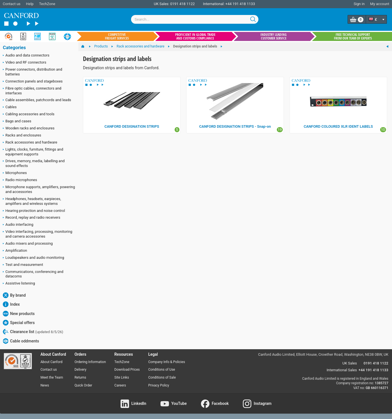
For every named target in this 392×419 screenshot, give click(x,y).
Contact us (12, 4)
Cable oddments (21, 341)
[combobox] (194, 19)
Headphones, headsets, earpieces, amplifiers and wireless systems (32, 201)
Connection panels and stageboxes (33, 81)
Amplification (15, 250)
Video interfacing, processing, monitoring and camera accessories (37, 233)
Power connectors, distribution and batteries (32, 71)
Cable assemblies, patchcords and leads (37, 100)
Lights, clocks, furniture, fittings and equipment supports (33, 151)
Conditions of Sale (162, 377)
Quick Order (83, 385)
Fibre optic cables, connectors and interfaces (32, 90)
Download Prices (127, 370)
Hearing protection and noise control (34, 211)
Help (30, 4)
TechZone (47, 4)
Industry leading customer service (273, 36)
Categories (14, 47)
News (44, 385)
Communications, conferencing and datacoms (33, 274)
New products (19, 313)
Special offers (19, 322)
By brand (14, 295)
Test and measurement (23, 265)
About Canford (51, 362)
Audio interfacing (18, 224)
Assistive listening (19, 283)
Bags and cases (17, 121)
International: (213, 4)
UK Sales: (161, 4)
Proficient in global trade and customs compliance (195, 36)
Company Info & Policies (166, 362)
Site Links (121, 377)
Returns (80, 377)
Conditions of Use (161, 370)
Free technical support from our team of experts (353, 36)
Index (11, 304)
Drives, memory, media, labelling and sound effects (34, 163)
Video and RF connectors (24, 62)
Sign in (359, 4)
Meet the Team (51, 377)
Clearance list (33, 332)
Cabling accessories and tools (28, 114)
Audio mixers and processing (28, 243)
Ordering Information (90, 362)
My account (379, 4)
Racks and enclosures (22, 135)
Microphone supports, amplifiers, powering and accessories (39, 189)
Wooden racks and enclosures (28, 128)
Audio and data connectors (26, 55)
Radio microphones (20, 180)
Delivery (80, 370)
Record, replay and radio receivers (31, 217)
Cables (10, 107)
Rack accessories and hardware (30, 142)
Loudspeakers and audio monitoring (33, 257)
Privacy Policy (158, 385)
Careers (120, 385)
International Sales (342, 370)
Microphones (15, 173)
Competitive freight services (117, 36)
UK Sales (349, 363)
